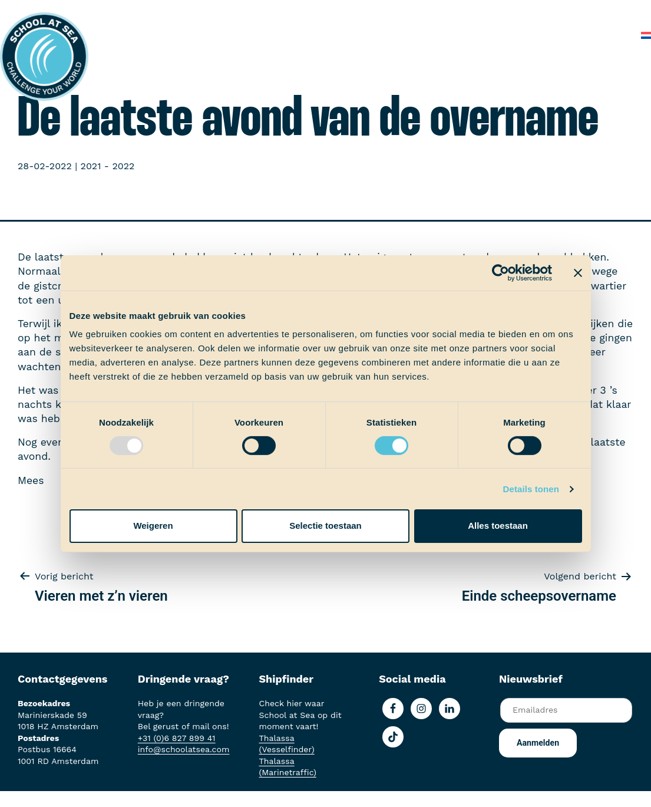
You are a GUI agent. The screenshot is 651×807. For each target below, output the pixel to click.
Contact (608, 35)
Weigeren (153, 526)
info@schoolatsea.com (184, 749)
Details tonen (531, 489)
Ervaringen (312, 11)
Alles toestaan (498, 526)
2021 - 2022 (108, 166)
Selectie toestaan (325, 526)
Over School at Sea (502, 11)
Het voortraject (177, 11)
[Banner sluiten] (578, 272)
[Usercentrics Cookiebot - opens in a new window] (500, 272)
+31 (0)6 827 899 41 (177, 738)
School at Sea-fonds (397, 11)
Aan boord (250, 11)
